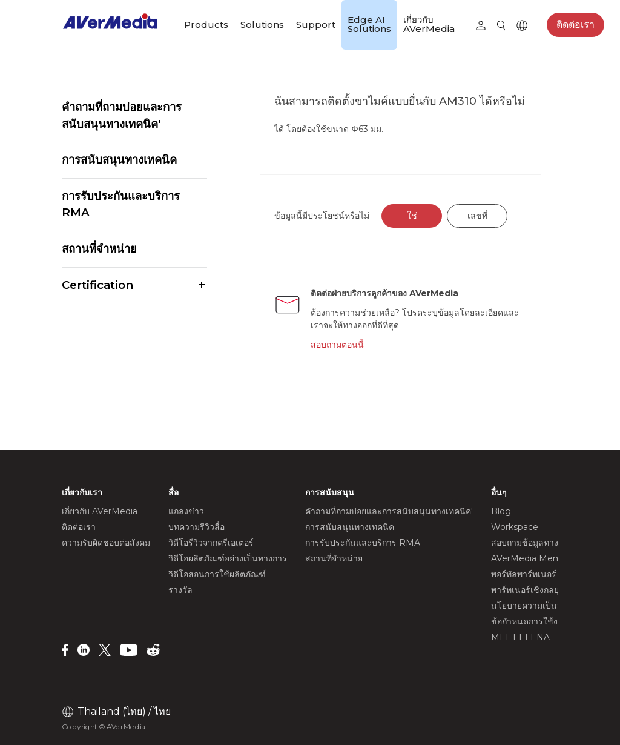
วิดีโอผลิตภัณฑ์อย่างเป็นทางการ (227, 558)
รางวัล (180, 589)
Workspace (514, 527)
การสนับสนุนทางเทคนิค (119, 160)
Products (206, 24)
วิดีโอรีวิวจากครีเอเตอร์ (211, 542)
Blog (501, 511)
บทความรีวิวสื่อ (196, 527)
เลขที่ (477, 215)
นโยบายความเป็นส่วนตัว (537, 605)
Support (315, 24)
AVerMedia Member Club (544, 558)
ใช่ (412, 215)
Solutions (262, 24)
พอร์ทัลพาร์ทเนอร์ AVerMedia (547, 574)
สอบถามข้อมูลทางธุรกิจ (534, 542)
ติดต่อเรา (575, 24)
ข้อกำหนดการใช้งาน (530, 621)
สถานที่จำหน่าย (99, 249)
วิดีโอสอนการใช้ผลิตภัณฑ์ (217, 574)
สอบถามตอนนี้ (337, 344)
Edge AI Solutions (369, 24)
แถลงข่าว (186, 511)
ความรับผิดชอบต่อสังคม (106, 542)
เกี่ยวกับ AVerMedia (429, 24)
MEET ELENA (520, 637)
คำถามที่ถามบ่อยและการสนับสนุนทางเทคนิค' (122, 115)
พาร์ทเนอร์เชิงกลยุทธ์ (530, 589)
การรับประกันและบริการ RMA (121, 204)
